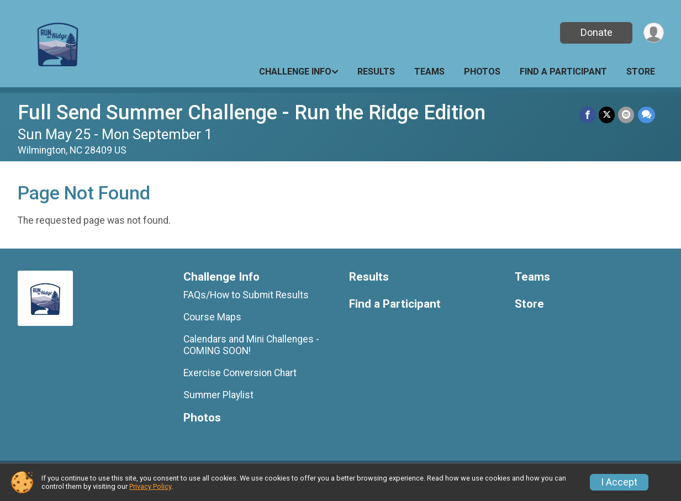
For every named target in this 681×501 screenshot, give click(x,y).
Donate (596, 32)
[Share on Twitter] (607, 115)
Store (640, 71)
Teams (429, 71)
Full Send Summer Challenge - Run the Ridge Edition (251, 112)
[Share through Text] (646, 115)
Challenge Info (295, 71)
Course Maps (212, 317)
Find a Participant (563, 71)
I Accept (619, 482)
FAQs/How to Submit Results (246, 294)
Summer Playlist (218, 394)
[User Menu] (653, 33)
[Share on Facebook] (588, 115)
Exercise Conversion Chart (240, 372)
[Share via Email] (627, 115)
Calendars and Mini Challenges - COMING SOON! (251, 345)
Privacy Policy (150, 486)
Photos (482, 71)
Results (376, 71)
